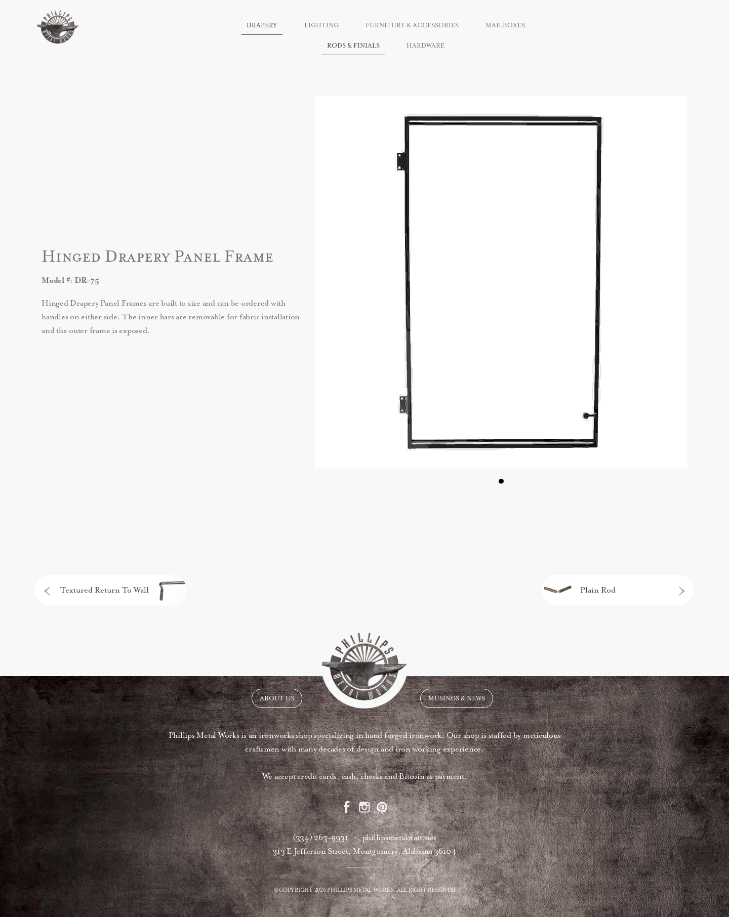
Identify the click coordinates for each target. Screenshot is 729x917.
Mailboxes (505, 25)
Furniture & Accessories (412, 25)
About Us (277, 698)
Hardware (425, 45)
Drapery (262, 25)
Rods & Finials (353, 45)
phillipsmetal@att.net (399, 837)
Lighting (321, 25)
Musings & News (456, 698)
